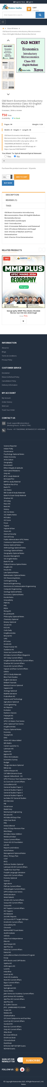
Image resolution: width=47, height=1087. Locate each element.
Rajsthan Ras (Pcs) (11, 484)
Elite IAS (7, 941)
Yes (7, 156)
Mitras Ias (7, 768)
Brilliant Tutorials (10, 682)
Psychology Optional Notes (14, 454)
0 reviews (5, 110)
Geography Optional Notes (14, 553)
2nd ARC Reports (10, 916)
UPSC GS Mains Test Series (14, 721)
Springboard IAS (10, 988)
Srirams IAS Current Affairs (14, 900)
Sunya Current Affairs (12, 839)
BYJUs (6, 608)
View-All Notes (12, 28)
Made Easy (8, 809)
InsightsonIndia (9, 726)
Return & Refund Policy (10, 377)
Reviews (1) (11, 200)
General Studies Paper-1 (13, 787)
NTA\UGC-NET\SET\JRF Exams (15, 1046)
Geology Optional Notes (13, 592)
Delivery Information (9, 385)
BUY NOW (8, 183)
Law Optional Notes (11, 572)
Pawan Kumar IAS (10, 647)
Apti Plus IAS (8, 1002)
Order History (7, 402)
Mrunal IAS (8, 636)
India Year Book (10, 820)
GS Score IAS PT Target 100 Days (16, 919)
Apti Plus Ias (8, 947)
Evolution (7, 710)
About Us (5, 348)
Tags (8, 205)
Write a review (16, 110)
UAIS (5, 638)
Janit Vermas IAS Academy (13, 996)
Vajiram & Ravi (9, 528)
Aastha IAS (8, 985)
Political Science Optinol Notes (15, 564)
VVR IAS (7, 936)
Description (12, 194)
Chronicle (7, 927)
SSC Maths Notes (10, 515)
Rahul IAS (7, 952)
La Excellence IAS (10, 784)
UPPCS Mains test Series (13, 892)
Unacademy (8, 600)
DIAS (5, 737)
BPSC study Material (11, 476)
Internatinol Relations (12, 471)
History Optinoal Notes (12, 545)
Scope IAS (7, 1010)
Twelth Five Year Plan (12, 870)
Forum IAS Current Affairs (13, 666)
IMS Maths (8, 743)
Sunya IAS (7, 905)
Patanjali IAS (8, 715)
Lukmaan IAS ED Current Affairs (15, 867)
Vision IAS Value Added (12, 740)
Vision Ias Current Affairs (13, 652)
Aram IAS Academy (11, 977)
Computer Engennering (12, 589)
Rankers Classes (10, 713)
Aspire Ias (7, 751)
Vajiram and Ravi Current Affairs (16, 669)
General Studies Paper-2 (13, 790)
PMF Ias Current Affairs (12, 886)
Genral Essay (9, 537)
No (17, 156)
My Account (6, 398)
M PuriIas (7, 641)
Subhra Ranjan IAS (11, 770)
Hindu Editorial (9, 826)
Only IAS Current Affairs (13, 1029)
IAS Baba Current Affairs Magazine (17, 655)
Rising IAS (7, 611)
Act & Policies (9, 850)
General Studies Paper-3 (13, 793)
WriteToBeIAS (9, 897)
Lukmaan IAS (9, 748)
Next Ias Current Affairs (12, 1026)
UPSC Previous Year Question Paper (17, 779)
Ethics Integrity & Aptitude (13, 468)
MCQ (5, 861)
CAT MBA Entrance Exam (13, 773)
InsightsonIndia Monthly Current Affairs (18, 660)
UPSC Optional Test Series (14, 724)
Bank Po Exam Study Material (15, 495)
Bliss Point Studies (11, 677)
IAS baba (7, 517)
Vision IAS (7, 531)
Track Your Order (8, 410)
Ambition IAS (8, 718)
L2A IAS (6, 845)
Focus (6, 523)
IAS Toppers (8, 911)
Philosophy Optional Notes (14, 616)
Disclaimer (6, 373)
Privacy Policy (7, 360)
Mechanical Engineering (13, 812)
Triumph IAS (8, 735)
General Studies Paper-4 (13, 795)
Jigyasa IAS (8, 754)
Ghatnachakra (9, 1015)
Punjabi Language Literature (14, 872)
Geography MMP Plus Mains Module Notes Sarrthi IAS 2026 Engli (23, 311)
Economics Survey (11, 759)
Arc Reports (8, 707)
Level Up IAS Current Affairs (14, 1021)
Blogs (4, 352)
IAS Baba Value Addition (13, 834)
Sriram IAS (8, 625)
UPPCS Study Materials (12, 674)
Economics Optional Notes (14, 594)
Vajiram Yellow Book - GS (13, 776)
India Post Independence (13, 938)
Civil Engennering (10, 581)
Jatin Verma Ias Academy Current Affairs (19, 993)
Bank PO (7, 487)
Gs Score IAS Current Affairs (14, 782)
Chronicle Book (9, 1040)
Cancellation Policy (9, 381)
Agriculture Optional (11, 702)
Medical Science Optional (13, 685)
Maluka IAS (8, 1013)
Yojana (6, 526)
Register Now (19, 2)
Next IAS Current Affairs (13, 980)
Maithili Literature (10, 693)
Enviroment (8, 465)
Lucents (7, 969)
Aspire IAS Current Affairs (13, 875)
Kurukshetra (8, 597)
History (6, 509)
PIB (5, 804)
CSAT (6, 859)
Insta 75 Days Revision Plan (14, 828)
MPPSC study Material (12, 482)
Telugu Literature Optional (14, 765)
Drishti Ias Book (10, 1037)
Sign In (30, 2)
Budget (6, 762)
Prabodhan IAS (9, 696)
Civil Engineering (10, 704)
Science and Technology (13, 699)
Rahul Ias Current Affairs (13, 949)
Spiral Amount (34, 153)
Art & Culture (8, 459)
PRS (5, 605)
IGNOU (6, 671)
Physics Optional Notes (12, 729)
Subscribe (33, 1060)
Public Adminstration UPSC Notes (16, 539)
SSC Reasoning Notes (12, 578)
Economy (7, 732)
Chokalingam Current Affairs (14, 889)
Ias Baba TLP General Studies (15, 798)
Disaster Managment (12, 556)
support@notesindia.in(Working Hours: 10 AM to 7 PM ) (19, 424)
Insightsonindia (9, 633)
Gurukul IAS (8, 1024)
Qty (4, 177)
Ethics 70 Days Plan (11, 856)
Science (7, 881)
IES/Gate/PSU (9, 479)
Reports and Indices (11, 848)
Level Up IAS (8, 974)
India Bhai (7, 971)
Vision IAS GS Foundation (13, 842)
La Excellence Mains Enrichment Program (19, 955)
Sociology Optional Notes (13, 550)
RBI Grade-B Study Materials (14, 493)
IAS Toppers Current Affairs (14, 908)
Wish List (5, 406)
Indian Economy (10, 457)
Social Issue (8, 806)
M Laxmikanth (9, 614)
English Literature (10, 680)
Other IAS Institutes (11, 757)
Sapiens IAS (8, 688)
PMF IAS (7, 603)
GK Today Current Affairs (13, 658)
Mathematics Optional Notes (14, 575)
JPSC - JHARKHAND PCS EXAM (14, 1007)
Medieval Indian (10, 837)
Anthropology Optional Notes (15, 548)
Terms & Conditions (9, 356)
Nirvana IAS (8, 815)
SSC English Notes (10, 559)
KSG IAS (7, 627)
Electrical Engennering (12, 583)
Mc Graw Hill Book (10, 1035)
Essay (6, 958)
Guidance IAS (9, 649)
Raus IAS (7, 504)
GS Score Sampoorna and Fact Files (17, 1018)
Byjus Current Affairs (11, 982)
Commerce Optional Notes (14, 542)
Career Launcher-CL (11, 746)
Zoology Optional (10, 691)
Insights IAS (8, 567)
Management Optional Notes (15, 853)
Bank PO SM (8, 561)
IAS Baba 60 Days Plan (12, 817)
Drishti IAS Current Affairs (13, 922)
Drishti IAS (7, 644)
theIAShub (8, 1043)
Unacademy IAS (10, 925)
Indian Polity (8, 448)
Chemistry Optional (11, 619)
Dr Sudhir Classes (10, 1004)
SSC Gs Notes (9, 512)
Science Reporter (10, 446)
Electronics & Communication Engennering (20, 586)
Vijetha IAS (8, 963)
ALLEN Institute (9, 933)
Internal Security (10, 534)
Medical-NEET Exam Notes (13, 930)
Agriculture (8, 883)
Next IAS (7, 506)
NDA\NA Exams (9, 1048)
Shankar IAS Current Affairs (14, 663)
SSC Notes (8, 490)
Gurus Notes (8, 991)
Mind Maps (8, 831)
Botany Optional (10, 622)
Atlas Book (8, 1032)
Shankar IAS (8, 498)
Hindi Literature (9, 894)
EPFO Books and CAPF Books (14, 960)
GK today (7, 501)
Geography (8, 462)
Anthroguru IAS (9, 966)
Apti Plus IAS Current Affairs (14, 999)
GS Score (7, 520)
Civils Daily (8, 630)
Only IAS (7, 473)
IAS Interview (9, 801)
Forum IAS (7, 570)
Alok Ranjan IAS (10, 944)
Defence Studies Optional (13, 864)
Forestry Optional (10, 878)
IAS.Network (8, 914)
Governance (8, 451)
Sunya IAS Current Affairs (13, 903)
